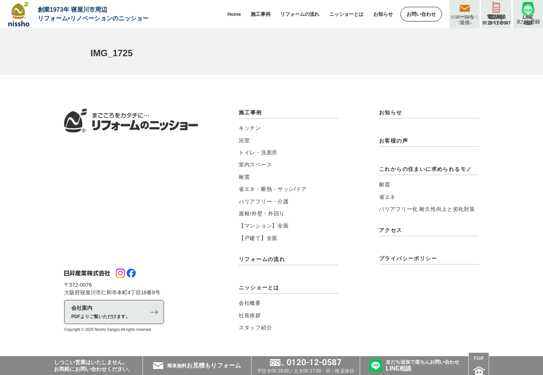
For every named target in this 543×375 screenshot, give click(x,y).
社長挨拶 (250, 315)
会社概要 (250, 303)
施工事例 (250, 112)
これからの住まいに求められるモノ (425, 169)
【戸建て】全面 (258, 238)
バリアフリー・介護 (263, 201)
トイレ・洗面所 (258, 152)
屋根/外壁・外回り (262, 214)
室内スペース (255, 164)
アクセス (390, 230)
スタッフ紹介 (255, 327)
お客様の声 (393, 141)
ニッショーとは (259, 287)
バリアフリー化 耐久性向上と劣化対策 (427, 209)
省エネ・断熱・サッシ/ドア (273, 189)
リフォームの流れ (262, 259)
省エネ (387, 197)
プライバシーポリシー (408, 258)
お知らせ (390, 112)
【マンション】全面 (263, 226)
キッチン (250, 128)
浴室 (244, 140)
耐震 (244, 177)
